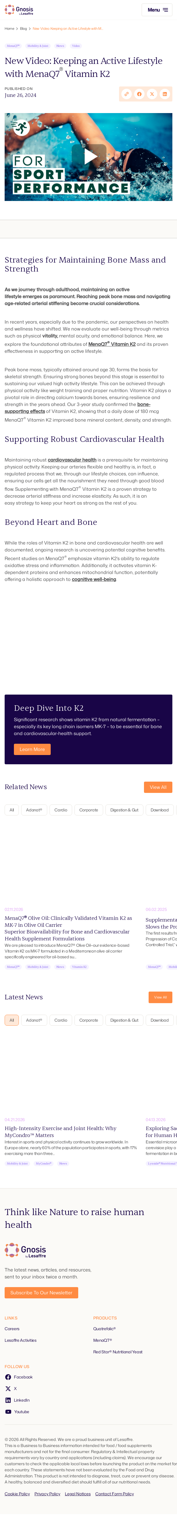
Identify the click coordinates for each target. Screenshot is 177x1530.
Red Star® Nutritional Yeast (118, 1351)
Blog (23, 28)
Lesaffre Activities (21, 1340)
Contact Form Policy (114, 1493)
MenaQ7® (102, 1340)
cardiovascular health (72, 460)
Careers (12, 1328)
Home (9, 28)
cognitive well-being (94, 579)
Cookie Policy (17, 1493)
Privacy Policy (47, 1493)
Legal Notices (78, 1493)
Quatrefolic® (104, 1328)
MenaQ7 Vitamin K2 (112, 344)
